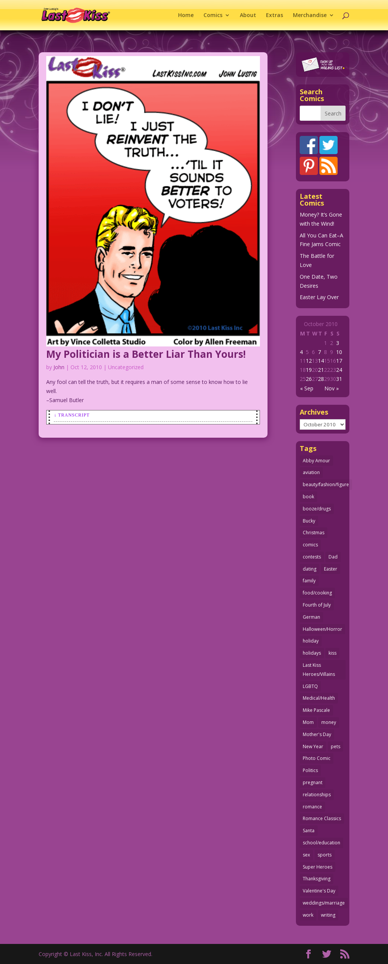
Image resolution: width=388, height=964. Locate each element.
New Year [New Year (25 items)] (313, 746)
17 (339, 360)
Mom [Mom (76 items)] (308, 722)
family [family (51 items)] (309, 580)
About (248, 15)
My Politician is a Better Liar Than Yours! (146, 354)
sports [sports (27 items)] (325, 855)
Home (186, 15)
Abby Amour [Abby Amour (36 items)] (316, 460)
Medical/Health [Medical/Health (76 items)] (319, 698)
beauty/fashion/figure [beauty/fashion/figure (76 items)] (326, 484)
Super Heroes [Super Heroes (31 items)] (317, 867)
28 (321, 378)
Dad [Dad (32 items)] (333, 557)
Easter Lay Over (319, 297)
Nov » (331, 388)
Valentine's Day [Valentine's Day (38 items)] (319, 891)
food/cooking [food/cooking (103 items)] (317, 593)
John (58, 367)
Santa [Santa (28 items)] (308, 830)
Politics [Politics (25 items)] (310, 770)
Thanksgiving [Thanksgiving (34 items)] (316, 878)
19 (309, 369)
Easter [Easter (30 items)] (330, 569)
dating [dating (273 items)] (309, 569)
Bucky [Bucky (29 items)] (309, 521)
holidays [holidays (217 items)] (312, 653)
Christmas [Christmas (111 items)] (313, 532)
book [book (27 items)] (308, 496)
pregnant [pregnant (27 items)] (312, 782)
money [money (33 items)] (328, 722)
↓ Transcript (71, 415)
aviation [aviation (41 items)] (311, 472)
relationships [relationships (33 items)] (317, 794)
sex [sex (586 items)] (306, 855)
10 (339, 352)
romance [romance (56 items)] (312, 806)
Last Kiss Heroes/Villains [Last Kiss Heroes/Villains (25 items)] (319, 669)
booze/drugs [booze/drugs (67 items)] (317, 508)
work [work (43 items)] (308, 915)
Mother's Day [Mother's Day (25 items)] (317, 734)
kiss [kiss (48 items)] (332, 653)
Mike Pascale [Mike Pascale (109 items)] (316, 710)
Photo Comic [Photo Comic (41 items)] (316, 758)
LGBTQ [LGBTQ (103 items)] (310, 686)
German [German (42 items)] (311, 617)
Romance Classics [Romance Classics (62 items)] (322, 818)
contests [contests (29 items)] (312, 557)
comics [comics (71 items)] (310, 544)
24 (339, 369)
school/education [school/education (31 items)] (321, 842)
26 (309, 378)
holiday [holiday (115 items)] (311, 641)
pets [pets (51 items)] (335, 746)
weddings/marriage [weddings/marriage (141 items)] (324, 903)
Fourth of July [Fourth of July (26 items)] (317, 605)
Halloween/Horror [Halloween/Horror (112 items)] (322, 629)
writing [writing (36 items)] (328, 915)
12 (309, 360)
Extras (274, 15)
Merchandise (310, 15)
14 (321, 360)
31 (339, 378)
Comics (212, 15)
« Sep (306, 388)
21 (321, 369)
